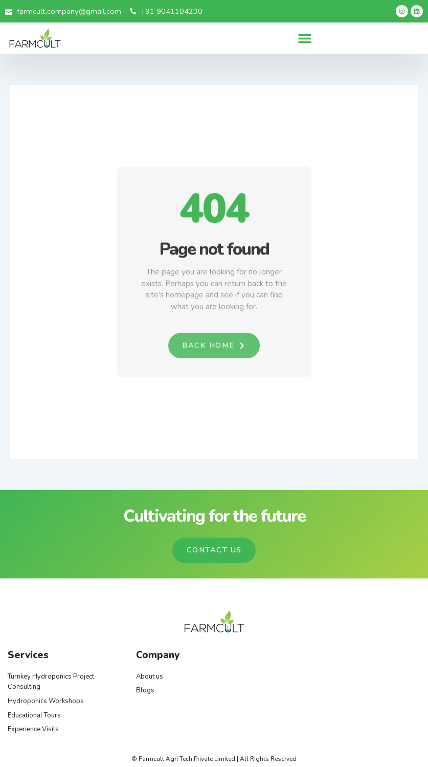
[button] (305, 38)
